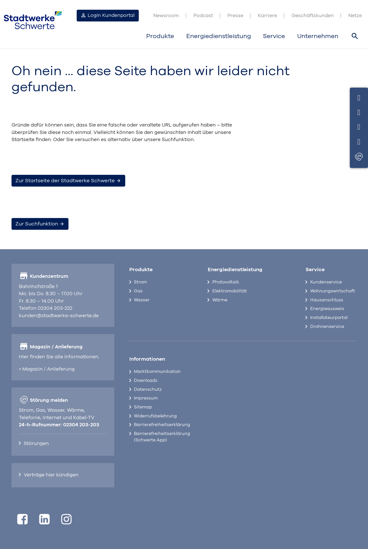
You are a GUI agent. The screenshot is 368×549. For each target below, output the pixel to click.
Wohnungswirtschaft (332, 291)
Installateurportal (329, 318)
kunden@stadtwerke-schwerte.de (59, 315)
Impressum (146, 398)
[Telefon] (359, 111)
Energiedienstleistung (218, 36)
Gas (138, 291)
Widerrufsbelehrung (155, 416)
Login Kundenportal (107, 15)
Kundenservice (326, 282)
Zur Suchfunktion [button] (39, 223)
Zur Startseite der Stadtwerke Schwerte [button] (68, 180)
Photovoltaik (225, 282)
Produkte (160, 36)
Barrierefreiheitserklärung (162, 425)
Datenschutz (148, 389)
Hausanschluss (326, 300)
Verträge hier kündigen (51, 475)
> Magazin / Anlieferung (47, 369)
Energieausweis (327, 309)
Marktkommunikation (157, 372)
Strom (140, 282)
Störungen (36, 443)
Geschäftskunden (313, 15)
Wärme (219, 300)
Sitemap (143, 407)
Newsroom (166, 15)
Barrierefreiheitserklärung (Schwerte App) (162, 437)
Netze (355, 15)
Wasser (142, 300)
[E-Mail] (359, 126)
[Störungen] (359, 157)
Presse (235, 15)
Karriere (267, 15)
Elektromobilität (229, 291)
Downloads (145, 381)
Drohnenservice (327, 327)
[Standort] (359, 141)
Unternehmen (317, 36)
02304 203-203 (81, 424)
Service (274, 36)
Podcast (203, 15)
